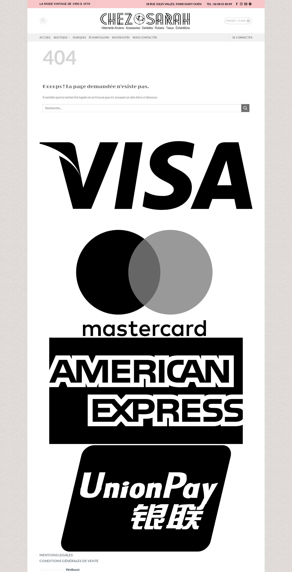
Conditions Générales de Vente (69, 561)
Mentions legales (56, 555)
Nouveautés (121, 37)
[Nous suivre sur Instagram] (241, 4)
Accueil (45, 37)
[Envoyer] (245, 108)
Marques (79, 37)
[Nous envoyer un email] (245, 4)
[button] (238, 21)
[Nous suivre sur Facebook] (236, 4)
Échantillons (99, 37)
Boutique (62, 37)
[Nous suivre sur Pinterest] (250, 4)
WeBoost (72, 569)
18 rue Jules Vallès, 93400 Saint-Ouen (174, 4)
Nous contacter (145, 37)
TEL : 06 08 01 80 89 (219, 4)
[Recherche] (43, 21)
